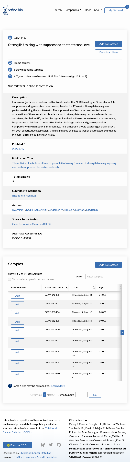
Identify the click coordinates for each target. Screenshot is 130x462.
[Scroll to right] (122, 332)
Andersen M (56, 209)
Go (95, 394)
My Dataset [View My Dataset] (116, 10)
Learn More (58, 385)
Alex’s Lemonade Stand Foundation (37, 456)
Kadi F (30, 209)
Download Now (108, 52)
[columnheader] (55, 288)
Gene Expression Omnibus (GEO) (31, 223)
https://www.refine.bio (88, 456)
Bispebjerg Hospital (24, 195)
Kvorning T (18, 209)
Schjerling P (41, 209)
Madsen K (92, 209)
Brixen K (69, 209)
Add (17, 295)
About (98, 10)
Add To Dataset (108, 43)
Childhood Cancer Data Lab (35, 452)
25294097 (18, 148)
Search (57, 10)
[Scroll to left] (7, 332)
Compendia (71, 10)
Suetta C (80, 209)
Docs (88, 10)
